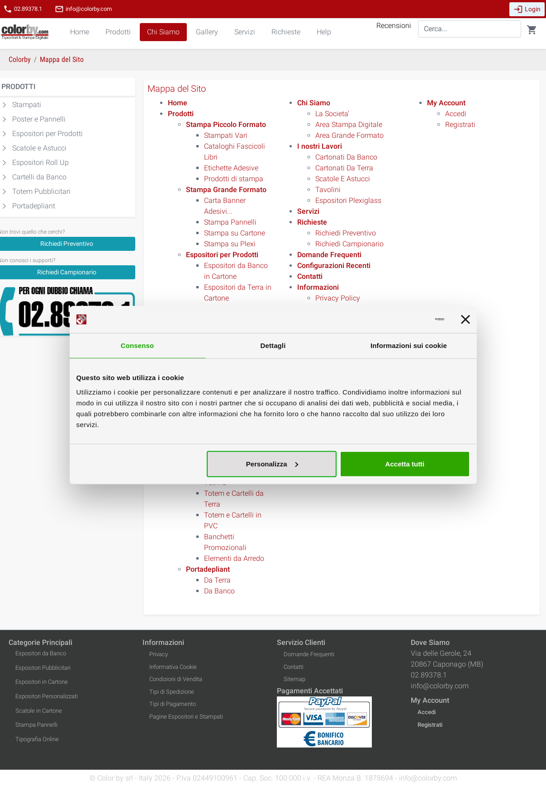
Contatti (294, 666)
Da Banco (219, 591)
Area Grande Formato (349, 135)
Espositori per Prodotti (47, 133)
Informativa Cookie (173, 666)
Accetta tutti (405, 463)
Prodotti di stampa (233, 178)
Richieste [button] (285, 32)
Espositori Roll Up (40, 162)
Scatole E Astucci (342, 178)
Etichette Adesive (231, 168)
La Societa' (332, 113)
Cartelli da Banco (39, 177)
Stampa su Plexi (230, 244)
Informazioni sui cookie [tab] (408, 345)
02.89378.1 (22, 9)
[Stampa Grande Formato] (226, 189)
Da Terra (217, 580)
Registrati (460, 124)
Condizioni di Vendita (175, 679)
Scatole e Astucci (39, 148)
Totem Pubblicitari (41, 191)
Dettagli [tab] (273, 345)
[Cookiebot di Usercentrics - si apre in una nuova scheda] (404, 319)
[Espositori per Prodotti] (222, 254)
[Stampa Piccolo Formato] (226, 124)
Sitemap (294, 679)
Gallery (207, 32)
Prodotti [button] (118, 32)
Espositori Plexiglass (348, 200)
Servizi (244, 32)
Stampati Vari (225, 135)
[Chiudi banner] (465, 319)
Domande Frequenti (309, 654)
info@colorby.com (83, 9)
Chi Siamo (163, 32)
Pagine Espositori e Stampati (186, 716)
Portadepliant (33, 206)
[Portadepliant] (208, 569)
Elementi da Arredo (234, 558)
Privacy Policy (337, 298)
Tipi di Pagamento (172, 704)
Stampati (26, 104)
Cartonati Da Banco (346, 157)
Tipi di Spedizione (171, 691)
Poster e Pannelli (39, 119)
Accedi (455, 113)
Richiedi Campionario (349, 244)
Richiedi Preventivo (345, 233)
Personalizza (272, 463)
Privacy (158, 654)
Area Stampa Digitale (348, 124)
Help (324, 32)
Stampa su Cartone (234, 233)
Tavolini (328, 189)
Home (79, 32)
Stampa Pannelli (230, 222)
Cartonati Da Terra (344, 168)
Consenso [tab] (137, 345)
